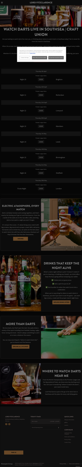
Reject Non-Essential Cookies (39, 57)
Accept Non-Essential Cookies (56, 57)
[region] (41, 54)
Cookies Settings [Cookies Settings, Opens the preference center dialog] (25, 57)
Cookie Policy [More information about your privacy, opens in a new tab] (32, 53)
